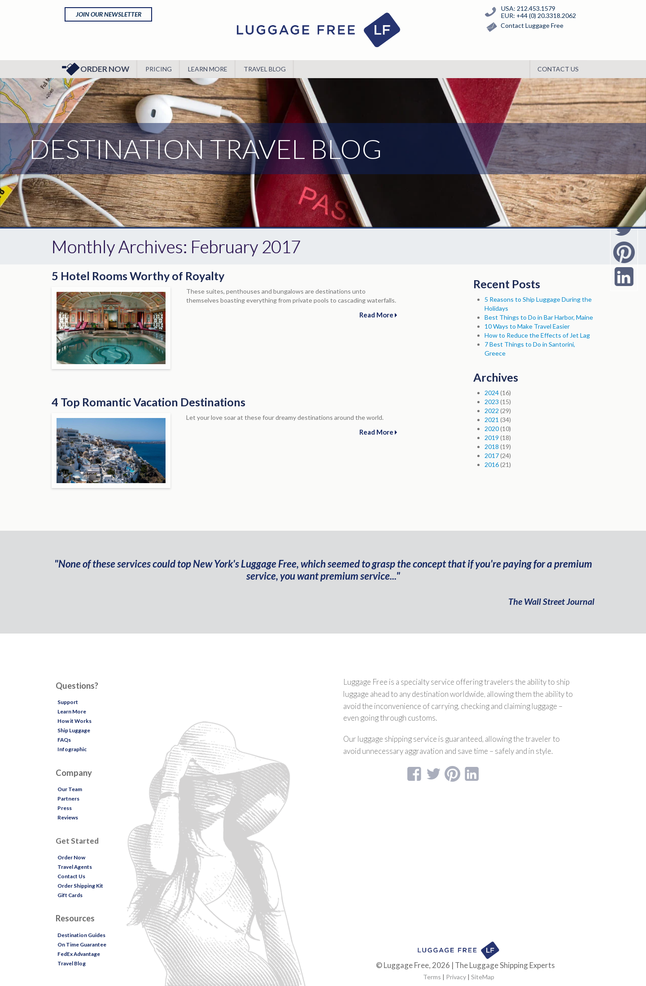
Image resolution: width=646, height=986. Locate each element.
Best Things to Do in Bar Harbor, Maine (538, 317)
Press (64, 808)
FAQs (64, 739)
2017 (491, 455)
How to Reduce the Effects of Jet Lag (537, 335)
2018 (491, 446)
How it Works (74, 720)
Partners (68, 798)
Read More (378, 315)
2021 (491, 419)
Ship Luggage (73, 730)
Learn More (207, 69)
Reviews (67, 817)
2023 (491, 401)
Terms (432, 977)
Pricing (158, 69)
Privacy (456, 977)
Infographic (72, 749)
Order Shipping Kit (80, 885)
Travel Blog (265, 69)
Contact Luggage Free (522, 27)
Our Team (69, 789)
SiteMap (482, 977)
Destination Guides (81, 935)
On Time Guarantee (81, 944)
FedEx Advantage (78, 954)
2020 (491, 428)
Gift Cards (70, 895)
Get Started (77, 840)
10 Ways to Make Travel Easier (527, 326)
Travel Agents (74, 866)
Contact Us (558, 69)
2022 (491, 410)
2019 (491, 437)
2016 (491, 464)
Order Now (95, 69)
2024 (491, 392)
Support (67, 702)
